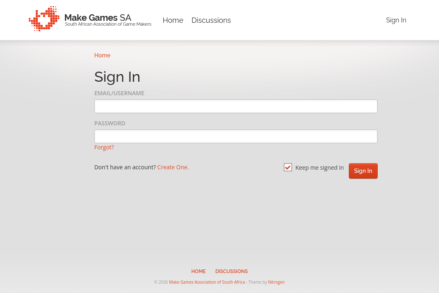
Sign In (396, 20)
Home (173, 20)
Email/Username (119, 93)
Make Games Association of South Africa (207, 282)
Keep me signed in (314, 167)
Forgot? (104, 147)
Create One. (173, 167)
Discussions (211, 20)
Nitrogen (276, 282)
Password (109, 123)
